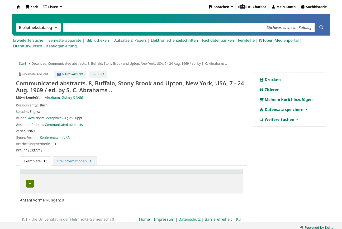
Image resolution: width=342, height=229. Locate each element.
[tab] (75, 161)
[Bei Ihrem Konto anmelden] (283, 6)
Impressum (164, 215)
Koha (18, 7)
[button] (31, 6)
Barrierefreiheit (218, 215)
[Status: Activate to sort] (195, 174)
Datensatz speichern (281, 109)
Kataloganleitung (61, 46)
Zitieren (269, 89)
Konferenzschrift (52, 137)
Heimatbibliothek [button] (37, 174)
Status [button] (155, 174)
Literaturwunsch (27, 46)
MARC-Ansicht (70, 74)
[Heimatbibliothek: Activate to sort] (84, 174)
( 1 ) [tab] (35, 161)
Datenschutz (189, 215)
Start (22, 63)
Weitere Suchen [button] (277, 119)
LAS (27, 183)
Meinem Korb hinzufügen (286, 99)
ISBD (98, 74)
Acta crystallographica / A (47, 118)
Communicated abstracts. (64, 124)
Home (144, 215)
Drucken (270, 79)
